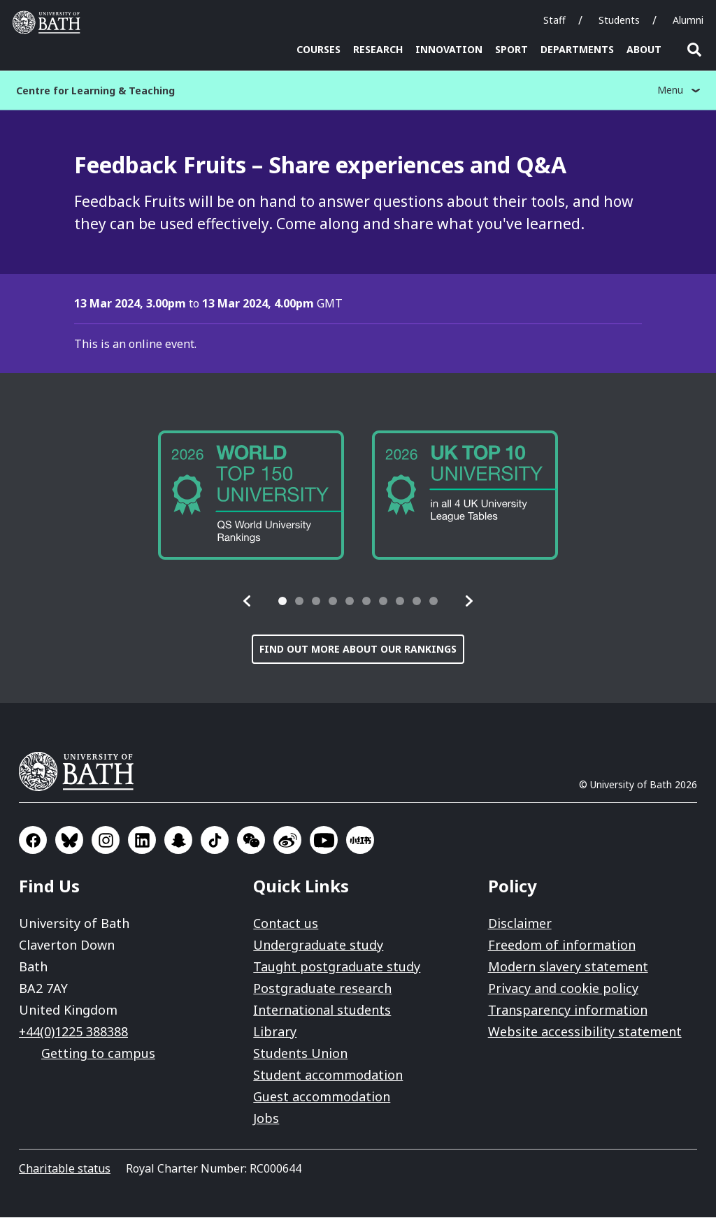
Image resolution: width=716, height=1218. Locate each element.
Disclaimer (520, 923)
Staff (554, 20)
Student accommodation (328, 1075)
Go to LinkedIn (142, 841)
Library (274, 1032)
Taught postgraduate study (336, 967)
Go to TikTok (215, 841)
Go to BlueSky (69, 841)
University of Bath (82, 772)
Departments (577, 49)
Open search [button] (694, 49)
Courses (318, 49)
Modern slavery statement (568, 967)
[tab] (282, 601)
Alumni (688, 20)
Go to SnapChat (178, 841)
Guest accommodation (321, 1097)
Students (619, 20)
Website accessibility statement (585, 1032)
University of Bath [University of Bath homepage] (50, 22)
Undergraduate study (318, 945)
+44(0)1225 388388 (73, 1032)
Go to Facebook (33, 841)
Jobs (266, 1118)
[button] (248, 602)
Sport (511, 49)
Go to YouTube (324, 841)
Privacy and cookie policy (563, 988)
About (643, 49)
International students (322, 1010)
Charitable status (64, 1169)
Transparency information (567, 1010)
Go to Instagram (106, 841)
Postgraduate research (322, 988)
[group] (251, 495)
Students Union (300, 1053)
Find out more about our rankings (358, 649)
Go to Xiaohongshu (360, 841)
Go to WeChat (251, 841)
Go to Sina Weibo (287, 841)
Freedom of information (562, 945)
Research (378, 49)
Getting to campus (98, 1053)
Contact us (285, 923)
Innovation (448, 49)
